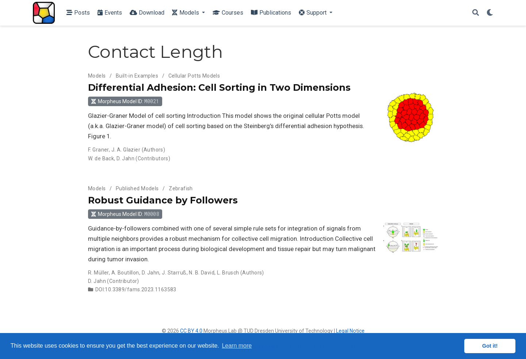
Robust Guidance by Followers (163, 200)
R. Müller (98, 273)
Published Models (137, 188)
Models (97, 76)
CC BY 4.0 (191, 331)
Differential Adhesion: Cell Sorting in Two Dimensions (219, 87)
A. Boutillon (125, 273)
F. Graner (98, 150)
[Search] (475, 13)
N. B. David (201, 273)
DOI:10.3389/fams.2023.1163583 (135, 289)
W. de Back (101, 158)
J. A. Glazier (125, 150)
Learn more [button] (237, 346)
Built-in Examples (137, 76)
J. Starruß (174, 273)
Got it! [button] (490, 346)
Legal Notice (350, 331)
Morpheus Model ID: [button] (125, 101)
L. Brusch (228, 273)
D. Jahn (125, 158)
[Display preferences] (490, 13)
